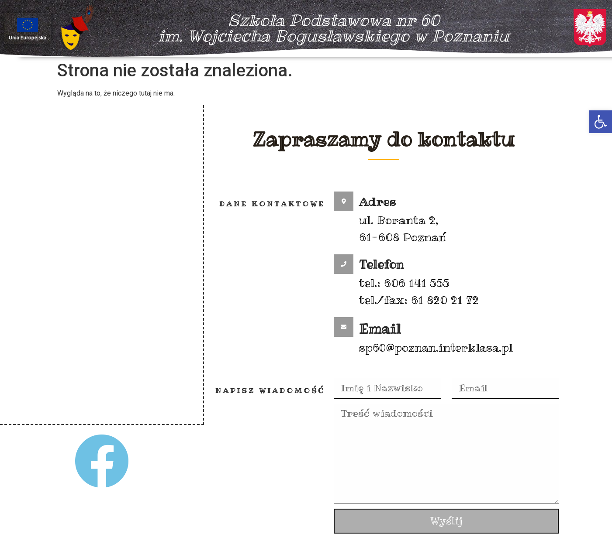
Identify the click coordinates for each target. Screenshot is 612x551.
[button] (600, 121)
